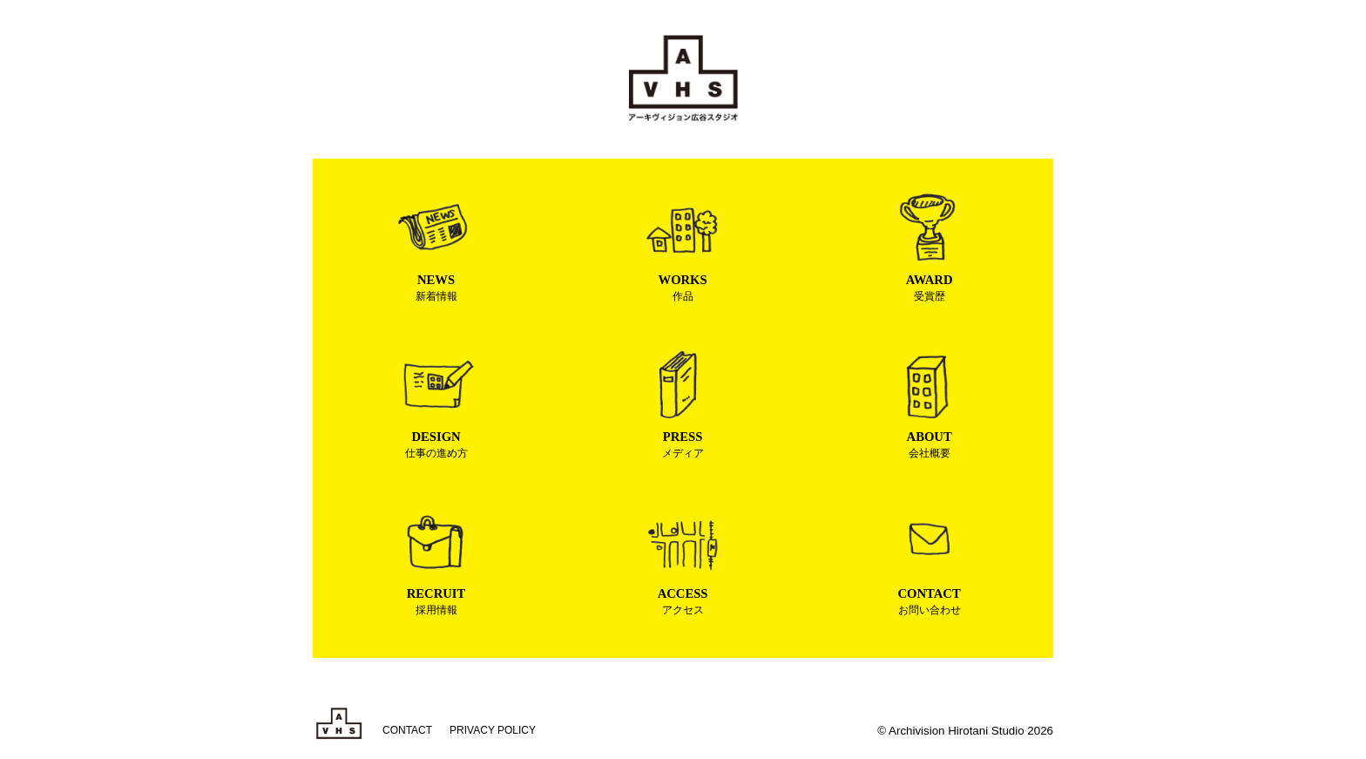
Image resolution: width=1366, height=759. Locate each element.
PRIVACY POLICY (493, 730)
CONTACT (407, 730)
